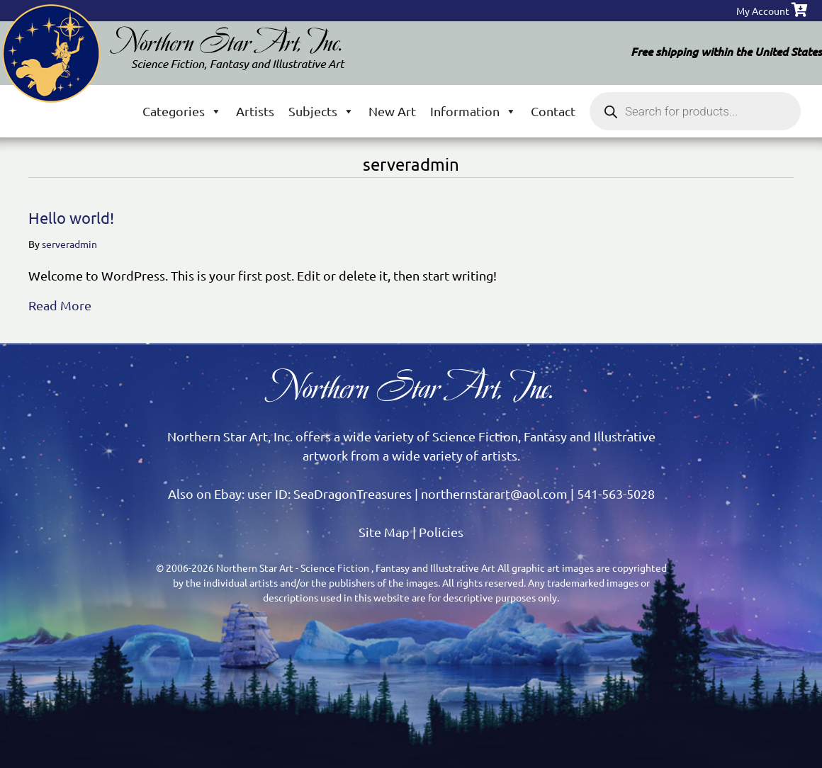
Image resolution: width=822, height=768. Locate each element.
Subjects (321, 110)
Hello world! (71, 217)
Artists (255, 110)
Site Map (384, 531)
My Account (762, 10)
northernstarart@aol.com (494, 493)
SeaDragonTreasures (352, 493)
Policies (441, 531)
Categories (182, 110)
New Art (392, 110)
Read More (59, 303)
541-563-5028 (616, 493)
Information (473, 110)
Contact (553, 110)
